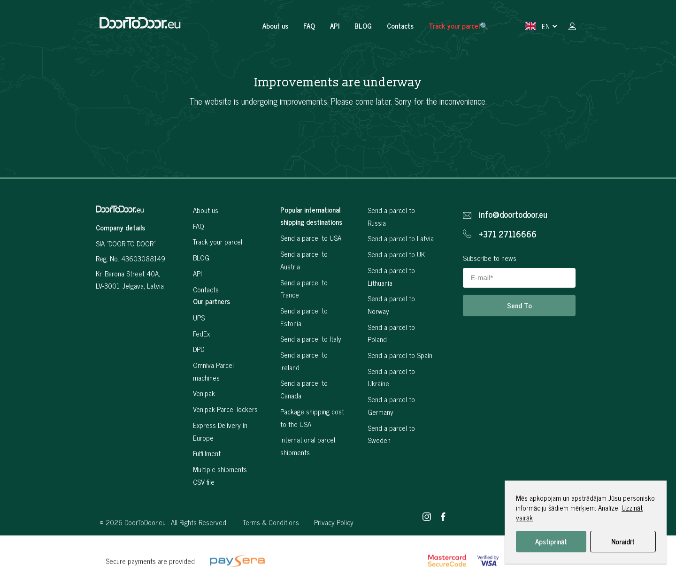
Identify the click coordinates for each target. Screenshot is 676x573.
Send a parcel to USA (310, 238)
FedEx (201, 333)
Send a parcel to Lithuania (391, 276)
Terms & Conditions (271, 538)
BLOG (363, 25)
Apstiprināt (551, 541)
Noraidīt (623, 541)
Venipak (204, 393)
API (334, 25)
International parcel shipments (307, 446)
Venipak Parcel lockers (225, 409)
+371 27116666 (508, 234)
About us (275, 25)
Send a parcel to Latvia (401, 238)
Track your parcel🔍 (459, 25)
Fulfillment (207, 453)
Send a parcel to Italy (310, 338)
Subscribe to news (489, 258)
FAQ (309, 25)
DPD (198, 349)
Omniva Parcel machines (213, 371)
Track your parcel (217, 241)
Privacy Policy (333, 538)
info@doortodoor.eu (513, 214)
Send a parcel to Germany (391, 405)
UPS (199, 317)
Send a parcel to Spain (400, 355)
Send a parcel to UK (396, 254)
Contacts (400, 25)
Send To (519, 305)
